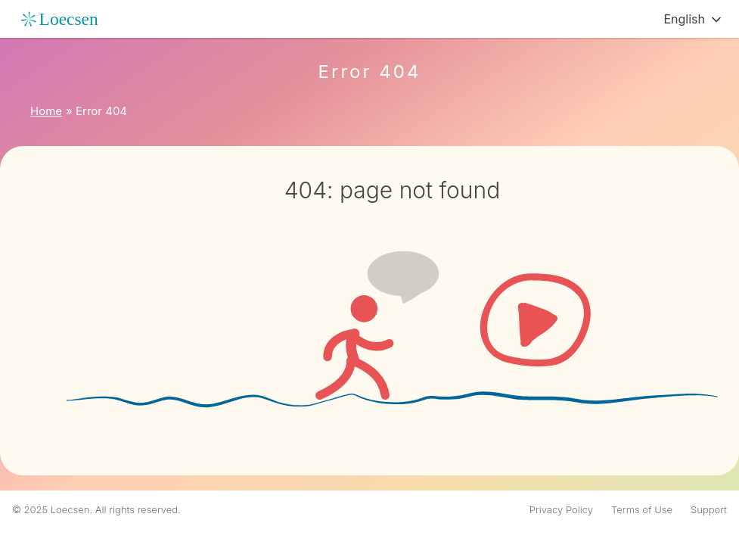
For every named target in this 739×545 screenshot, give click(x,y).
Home (46, 111)
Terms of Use (641, 509)
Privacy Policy (561, 509)
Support (709, 509)
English (684, 18)
